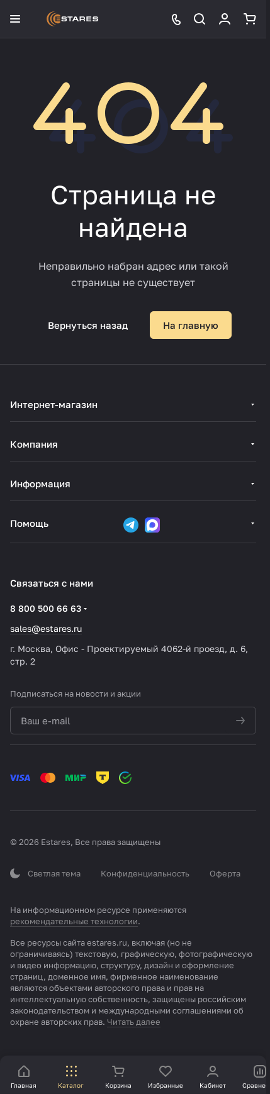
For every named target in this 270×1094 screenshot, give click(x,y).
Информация (40, 483)
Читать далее (133, 1022)
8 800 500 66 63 (45, 608)
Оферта (225, 873)
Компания (34, 444)
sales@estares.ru (46, 628)
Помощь (29, 523)
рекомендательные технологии (74, 921)
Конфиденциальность (145, 873)
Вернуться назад (88, 325)
